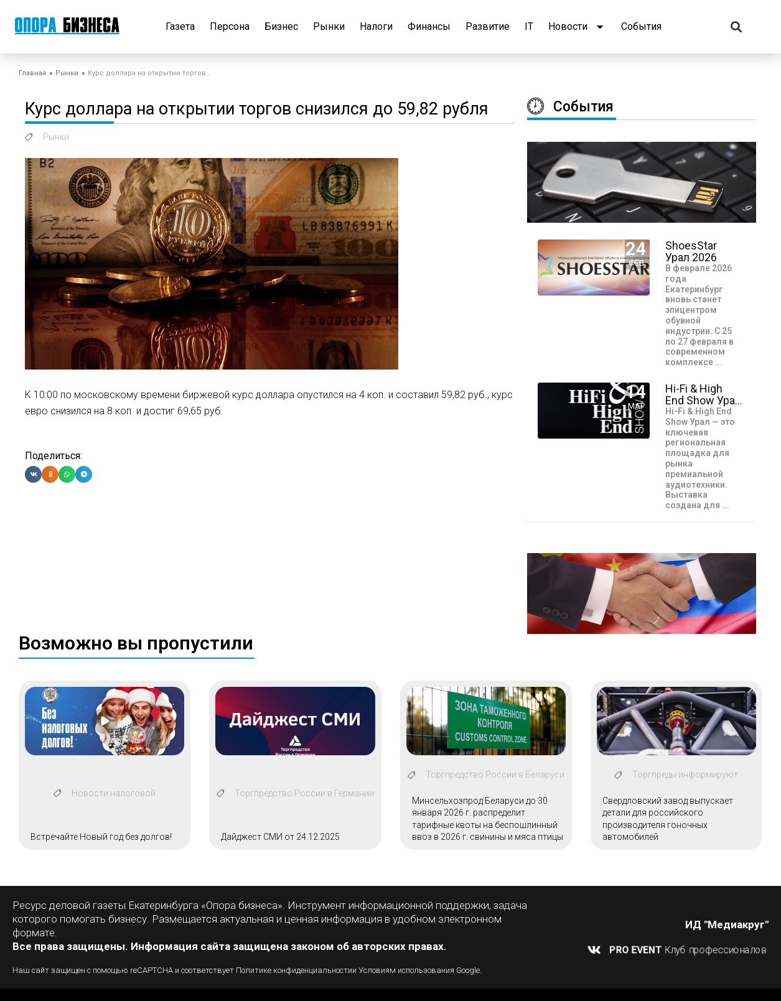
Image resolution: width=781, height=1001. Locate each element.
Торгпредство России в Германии (304, 793)
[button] (736, 27)
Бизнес (281, 26)
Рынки (329, 26)
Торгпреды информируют (685, 775)
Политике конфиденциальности (294, 970)
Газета (180, 26)
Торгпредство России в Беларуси (495, 775)
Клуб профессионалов (688, 949)
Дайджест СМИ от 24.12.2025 (280, 837)
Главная (32, 73)
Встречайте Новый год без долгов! (101, 837)
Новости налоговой (114, 793)
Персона (230, 26)
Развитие (487, 26)
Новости (577, 27)
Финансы (429, 26)
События (641, 26)
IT (529, 26)
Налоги (376, 26)
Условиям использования (406, 970)
